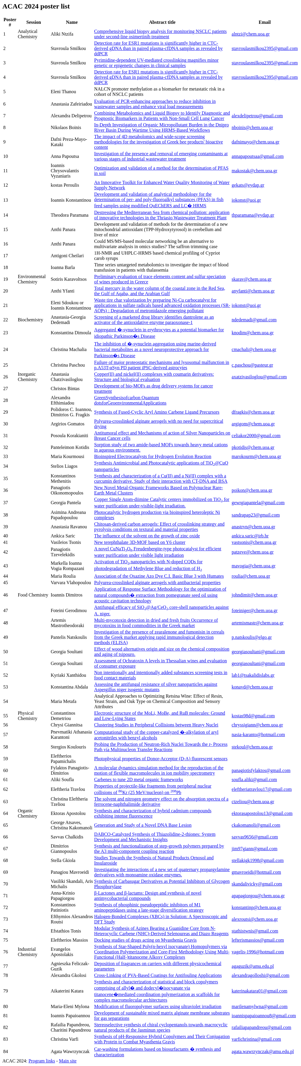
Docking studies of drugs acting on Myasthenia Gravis (145, 940)
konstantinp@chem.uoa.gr (256, 907)
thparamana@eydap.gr (253, 215)
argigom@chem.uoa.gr (253, 423)
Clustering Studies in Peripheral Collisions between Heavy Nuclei (156, 724)
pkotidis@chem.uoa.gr (253, 447)
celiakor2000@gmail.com (256, 435)
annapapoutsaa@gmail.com (258, 156)
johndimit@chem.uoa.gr (254, 594)
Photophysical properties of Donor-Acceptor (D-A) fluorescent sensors (161, 758)
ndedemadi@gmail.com (254, 319)
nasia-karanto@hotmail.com (258, 734)
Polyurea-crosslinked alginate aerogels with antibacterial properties (157, 582)
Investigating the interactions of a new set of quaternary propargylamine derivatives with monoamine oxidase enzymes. (162, 872)
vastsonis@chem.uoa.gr (254, 542)
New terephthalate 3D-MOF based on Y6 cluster (139, 542)
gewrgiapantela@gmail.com (258, 502)
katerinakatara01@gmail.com (259, 990)
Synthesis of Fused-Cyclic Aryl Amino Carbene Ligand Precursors (156, 412)
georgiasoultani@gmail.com (258, 651)
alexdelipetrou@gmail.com (257, 115)
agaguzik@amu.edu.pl (253, 966)
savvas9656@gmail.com (255, 836)
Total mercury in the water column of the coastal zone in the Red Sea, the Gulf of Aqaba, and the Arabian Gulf (159, 291)
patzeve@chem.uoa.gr (253, 551)
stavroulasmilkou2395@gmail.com (265, 48)
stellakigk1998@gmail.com (258, 860)
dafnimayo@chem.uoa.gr (255, 141)
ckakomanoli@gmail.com (256, 825)
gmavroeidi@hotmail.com (256, 872)
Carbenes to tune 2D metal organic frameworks (138, 779)
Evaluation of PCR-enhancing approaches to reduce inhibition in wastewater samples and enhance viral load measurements (155, 104)
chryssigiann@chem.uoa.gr (257, 724)
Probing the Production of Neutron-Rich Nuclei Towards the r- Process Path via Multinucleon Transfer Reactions (161, 747)
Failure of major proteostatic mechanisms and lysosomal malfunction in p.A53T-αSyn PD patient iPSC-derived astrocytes (161, 365)
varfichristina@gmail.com (256, 1039)
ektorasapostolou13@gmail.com (262, 813)
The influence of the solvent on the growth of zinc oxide (147, 535)
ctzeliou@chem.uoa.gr (253, 801)
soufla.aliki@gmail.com (254, 779)
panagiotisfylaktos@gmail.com (261, 770)
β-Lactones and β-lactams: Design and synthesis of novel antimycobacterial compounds (147, 895)
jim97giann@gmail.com (254, 848)
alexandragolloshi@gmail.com (260, 975)
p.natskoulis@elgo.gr (252, 637)
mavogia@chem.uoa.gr (253, 565)
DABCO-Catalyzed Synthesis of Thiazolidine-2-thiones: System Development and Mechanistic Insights (154, 837)
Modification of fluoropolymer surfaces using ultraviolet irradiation (157, 1006)
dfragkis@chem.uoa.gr (253, 412)
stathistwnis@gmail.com (255, 930)
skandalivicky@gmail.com (257, 883)
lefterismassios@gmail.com (258, 940)
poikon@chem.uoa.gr (252, 490)
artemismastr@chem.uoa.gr (257, 622)
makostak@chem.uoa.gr (254, 170)
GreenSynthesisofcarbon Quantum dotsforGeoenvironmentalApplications (130, 400)
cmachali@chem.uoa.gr (254, 349)
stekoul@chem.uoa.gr (252, 746)
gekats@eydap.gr (248, 185)
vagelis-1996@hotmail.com (258, 951)
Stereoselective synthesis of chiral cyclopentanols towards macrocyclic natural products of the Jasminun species (161, 1027)
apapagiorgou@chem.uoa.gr (258, 895)
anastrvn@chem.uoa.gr (253, 526)
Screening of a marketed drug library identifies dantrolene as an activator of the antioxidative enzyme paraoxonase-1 (154, 320)
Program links (42, 1060)
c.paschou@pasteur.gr (252, 364)
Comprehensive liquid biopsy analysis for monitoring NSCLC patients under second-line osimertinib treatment (160, 34)
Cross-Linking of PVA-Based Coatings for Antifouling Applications (158, 975)
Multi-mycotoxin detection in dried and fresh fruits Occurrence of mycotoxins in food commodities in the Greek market (156, 623)
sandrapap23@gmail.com (256, 514)
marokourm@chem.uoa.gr (256, 456)
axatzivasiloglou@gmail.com (259, 376)
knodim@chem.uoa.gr (253, 332)
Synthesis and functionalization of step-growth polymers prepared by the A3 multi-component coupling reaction (159, 848)
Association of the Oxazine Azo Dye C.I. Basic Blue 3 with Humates (159, 576)
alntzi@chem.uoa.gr (251, 33)
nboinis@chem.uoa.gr (252, 127)
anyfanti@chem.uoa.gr (253, 290)
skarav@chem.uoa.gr (252, 279)
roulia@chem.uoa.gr (251, 576)
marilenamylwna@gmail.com (259, 1006)
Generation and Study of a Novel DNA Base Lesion (142, 825)
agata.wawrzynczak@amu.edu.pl (263, 1051)
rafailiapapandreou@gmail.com (261, 1027)
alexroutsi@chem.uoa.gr (255, 919)
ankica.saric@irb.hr (250, 535)
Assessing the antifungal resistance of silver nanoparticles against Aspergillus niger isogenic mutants (155, 687)
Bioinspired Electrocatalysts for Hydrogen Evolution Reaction (152, 456)
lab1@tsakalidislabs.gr (253, 675)
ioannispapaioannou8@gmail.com (264, 1015)
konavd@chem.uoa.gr (252, 686)
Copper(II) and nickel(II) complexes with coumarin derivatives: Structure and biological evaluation (154, 377)
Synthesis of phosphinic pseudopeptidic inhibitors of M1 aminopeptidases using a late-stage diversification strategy (149, 907)
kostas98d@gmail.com (253, 715)
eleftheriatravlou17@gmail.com (262, 789)
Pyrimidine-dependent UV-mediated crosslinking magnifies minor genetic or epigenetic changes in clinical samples (156, 63)
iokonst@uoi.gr (246, 200)
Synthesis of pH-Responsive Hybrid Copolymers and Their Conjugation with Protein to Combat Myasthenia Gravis (162, 1039)
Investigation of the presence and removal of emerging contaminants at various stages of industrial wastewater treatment (161, 156)
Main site (67, 1060)
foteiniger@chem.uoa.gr (254, 610)
